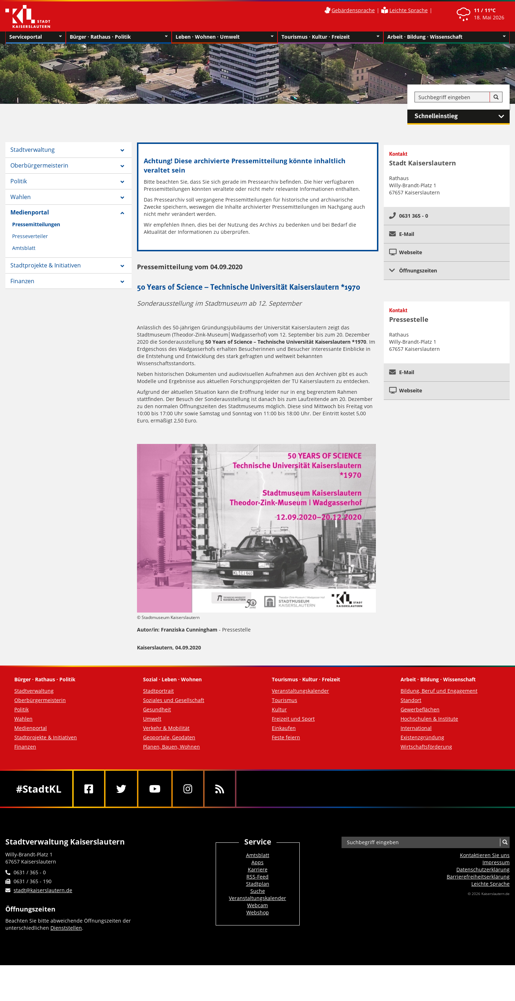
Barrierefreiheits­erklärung (478, 876)
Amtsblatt (23, 248)
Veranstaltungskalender (300, 690)
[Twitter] (121, 789)
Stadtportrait (158, 690)
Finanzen (22, 281)
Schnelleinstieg (462, 116)
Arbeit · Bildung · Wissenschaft (446, 36)
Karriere (258, 869)
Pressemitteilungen (36, 224)
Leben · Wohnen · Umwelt (225, 36)
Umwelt (152, 718)
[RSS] (220, 789)
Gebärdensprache (353, 10)
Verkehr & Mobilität (166, 728)
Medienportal (29, 212)
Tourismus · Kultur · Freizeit (330, 36)
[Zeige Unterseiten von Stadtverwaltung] (122, 150)
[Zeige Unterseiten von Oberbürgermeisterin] (122, 166)
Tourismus (284, 700)
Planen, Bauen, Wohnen (171, 746)
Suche (257, 891)
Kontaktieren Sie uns (485, 855)
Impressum (496, 862)
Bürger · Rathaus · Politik (119, 36)
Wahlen (20, 197)
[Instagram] (188, 789)
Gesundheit (157, 709)
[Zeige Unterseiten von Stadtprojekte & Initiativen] (122, 266)
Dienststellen (66, 927)
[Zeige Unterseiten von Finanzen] (122, 281)
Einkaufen (284, 728)
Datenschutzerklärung (483, 869)
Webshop (257, 912)
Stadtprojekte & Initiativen (45, 265)
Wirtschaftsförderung (426, 746)
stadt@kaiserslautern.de (43, 890)
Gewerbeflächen (420, 709)
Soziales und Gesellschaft (173, 700)
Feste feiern (286, 737)
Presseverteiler (30, 236)
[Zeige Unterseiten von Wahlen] (122, 197)
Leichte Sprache (408, 10)
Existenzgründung (422, 737)
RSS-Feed (257, 876)
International (416, 728)
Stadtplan (257, 883)
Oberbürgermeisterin (39, 165)
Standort (411, 700)
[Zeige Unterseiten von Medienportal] (122, 213)
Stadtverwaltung (32, 150)
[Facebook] (89, 789)
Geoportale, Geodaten (169, 737)
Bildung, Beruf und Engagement (439, 690)
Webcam (257, 905)
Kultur (279, 709)
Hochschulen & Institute (429, 718)
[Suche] (496, 97)
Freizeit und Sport (293, 718)
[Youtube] (154, 789)
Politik (18, 181)
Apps (257, 862)
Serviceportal (35, 36)
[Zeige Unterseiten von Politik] (122, 182)
